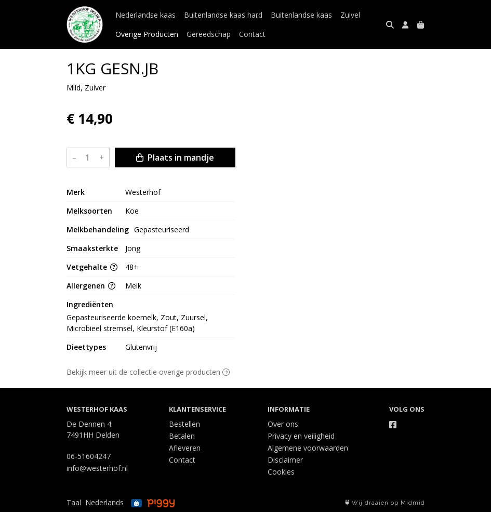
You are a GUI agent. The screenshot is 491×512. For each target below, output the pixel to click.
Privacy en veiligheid (301, 436)
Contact (252, 34)
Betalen (182, 436)
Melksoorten (89, 211)
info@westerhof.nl (97, 468)
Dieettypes (86, 347)
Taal (74, 502)
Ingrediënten (90, 304)
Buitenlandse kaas (301, 15)
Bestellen (184, 424)
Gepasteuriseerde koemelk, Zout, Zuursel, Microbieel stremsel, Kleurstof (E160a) (138, 322)
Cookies (281, 472)
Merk (76, 192)
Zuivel (350, 15)
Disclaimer (285, 460)
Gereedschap (209, 34)
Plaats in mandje (175, 157)
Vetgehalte (92, 267)
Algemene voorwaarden (308, 448)
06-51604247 (89, 456)
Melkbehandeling (98, 229)
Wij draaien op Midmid (385, 503)
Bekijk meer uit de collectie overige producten (148, 372)
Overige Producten (146, 34)
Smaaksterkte (92, 248)
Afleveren (185, 448)
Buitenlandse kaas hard (223, 15)
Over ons (283, 424)
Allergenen (91, 286)
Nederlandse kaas (145, 15)
